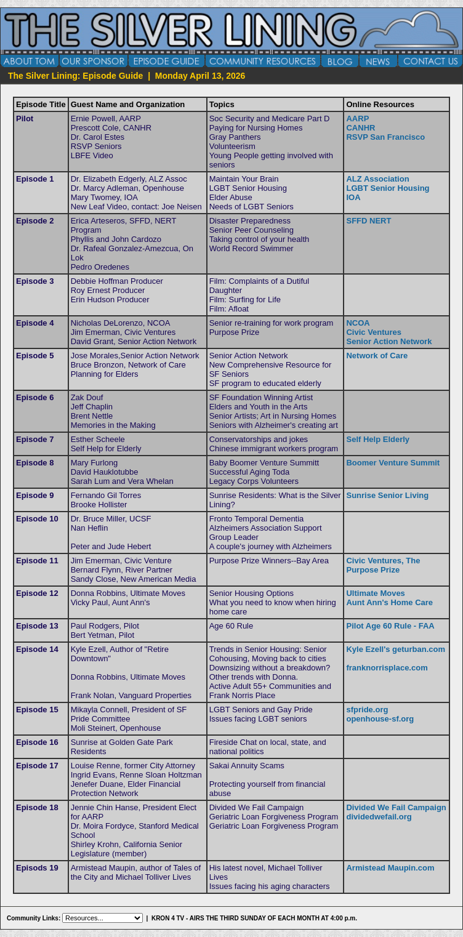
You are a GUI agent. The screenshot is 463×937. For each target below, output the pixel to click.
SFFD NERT (368, 220)
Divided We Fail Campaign (396, 807)
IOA (353, 197)
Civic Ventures (373, 332)
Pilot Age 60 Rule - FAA (390, 625)
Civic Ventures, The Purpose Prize (383, 565)
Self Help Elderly (377, 439)
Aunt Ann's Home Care (389, 602)
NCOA (357, 323)
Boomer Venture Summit (393, 462)
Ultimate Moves (375, 593)
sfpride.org (367, 709)
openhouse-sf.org (380, 718)
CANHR (360, 127)
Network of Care (377, 355)
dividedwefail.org (378, 816)
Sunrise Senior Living (387, 495)
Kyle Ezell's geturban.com (395, 649)
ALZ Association (377, 178)
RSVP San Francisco (385, 137)
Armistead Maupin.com (390, 867)
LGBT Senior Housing (387, 188)
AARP (357, 118)
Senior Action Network (389, 341)
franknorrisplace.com (386, 667)
